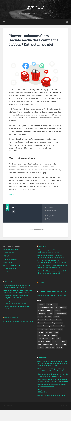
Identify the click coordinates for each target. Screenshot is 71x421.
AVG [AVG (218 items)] (58, 311)
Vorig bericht (51, 216)
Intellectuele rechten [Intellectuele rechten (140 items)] (43, 336)
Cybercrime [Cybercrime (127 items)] (41, 317)
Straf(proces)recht (10, 268)
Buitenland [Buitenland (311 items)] (50, 314)
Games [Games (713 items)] (55, 327)
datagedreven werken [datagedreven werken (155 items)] (44, 320)
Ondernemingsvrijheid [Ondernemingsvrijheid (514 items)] (60, 339)
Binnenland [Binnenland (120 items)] (41, 314)
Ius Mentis (43, 365)
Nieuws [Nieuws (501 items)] (49, 339)
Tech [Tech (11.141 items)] (49, 349)
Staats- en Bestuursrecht (12, 265)
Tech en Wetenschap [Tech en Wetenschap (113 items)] (44, 352)
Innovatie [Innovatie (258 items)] (56, 333)
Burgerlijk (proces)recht (12, 250)
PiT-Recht (35, 8)
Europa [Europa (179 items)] (40, 327)
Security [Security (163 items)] (62, 346)
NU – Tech (42, 246)
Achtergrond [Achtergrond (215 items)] (41, 308)
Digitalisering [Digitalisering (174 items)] (41, 323)
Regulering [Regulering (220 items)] (48, 346)
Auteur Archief (13, 212)
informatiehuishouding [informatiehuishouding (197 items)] (57, 330)
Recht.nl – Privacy (11, 317)
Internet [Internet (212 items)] (54, 336)
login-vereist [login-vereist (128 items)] (41, 339)
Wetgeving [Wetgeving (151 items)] (53, 355)
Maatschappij (8, 262)
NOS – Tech (8, 281)
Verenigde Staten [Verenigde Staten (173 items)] (43, 355)
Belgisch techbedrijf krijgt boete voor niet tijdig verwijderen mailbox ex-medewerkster (52, 383)
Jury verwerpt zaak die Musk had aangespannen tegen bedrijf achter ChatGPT (50, 262)
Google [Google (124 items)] (40, 330)
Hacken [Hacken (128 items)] (47, 330)
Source (11, 194)
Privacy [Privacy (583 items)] (40, 346)
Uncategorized (51, 210)
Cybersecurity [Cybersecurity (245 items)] (51, 317)
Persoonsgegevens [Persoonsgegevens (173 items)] (51, 342)
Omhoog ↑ (64, 416)
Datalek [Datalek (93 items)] (55, 320)
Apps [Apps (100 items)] (57, 308)
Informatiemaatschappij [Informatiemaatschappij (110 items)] (45, 333)
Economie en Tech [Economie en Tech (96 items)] (61, 323)
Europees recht (9, 253)
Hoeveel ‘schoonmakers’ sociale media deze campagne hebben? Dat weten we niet (35, 40)
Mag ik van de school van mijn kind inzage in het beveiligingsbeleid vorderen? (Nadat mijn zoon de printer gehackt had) (52, 371)
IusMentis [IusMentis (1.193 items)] (61, 336)
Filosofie (7, 256)
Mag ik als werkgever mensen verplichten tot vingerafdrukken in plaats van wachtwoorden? (52, 390)
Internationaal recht (10, 259)
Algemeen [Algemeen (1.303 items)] (50, 308)
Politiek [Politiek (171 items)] (62, 342)
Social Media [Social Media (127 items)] (41, 349)
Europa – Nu (43, 284)
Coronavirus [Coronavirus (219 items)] (58, 314)
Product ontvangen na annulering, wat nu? (52, 406)
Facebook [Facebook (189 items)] (47, 327)
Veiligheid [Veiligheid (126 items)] (54, 352)
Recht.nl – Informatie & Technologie (53, 293)
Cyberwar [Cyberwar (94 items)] (60, 317)
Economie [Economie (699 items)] (50, 323)
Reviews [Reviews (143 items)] (55, 346)
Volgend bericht (51, 219)
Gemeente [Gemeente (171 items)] (62, 327)
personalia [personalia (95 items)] (41, 342)
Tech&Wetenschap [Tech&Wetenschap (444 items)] (58, 349)
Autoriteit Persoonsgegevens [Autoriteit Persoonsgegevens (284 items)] (46, 311)
